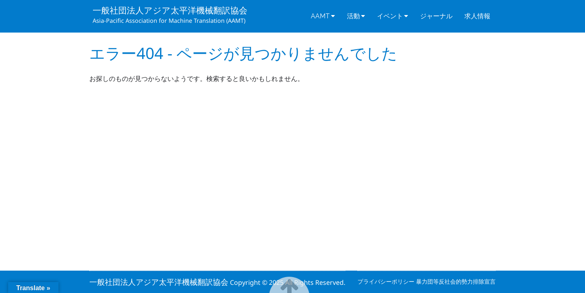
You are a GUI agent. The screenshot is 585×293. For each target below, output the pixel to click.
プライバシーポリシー (387, 281)
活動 (353, 16)
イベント (390, 16)
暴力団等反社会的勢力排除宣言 (456, 281)
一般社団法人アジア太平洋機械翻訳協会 (170, 10)
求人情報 (477, 16)
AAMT (320, 16)
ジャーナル (436, 16)
